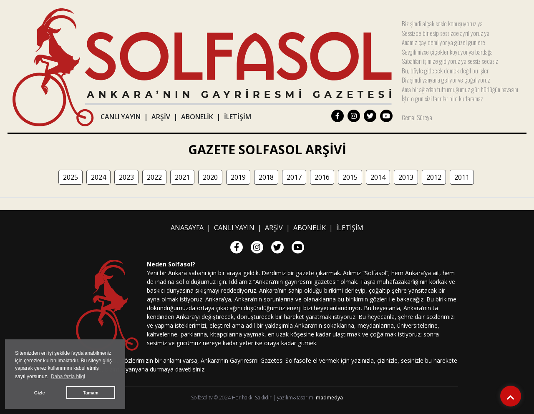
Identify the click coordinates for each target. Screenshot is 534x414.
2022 (154, 177)
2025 (70, 177)
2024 (98, 177)
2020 (210, 177)
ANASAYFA (187, 227)
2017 (294, 177)
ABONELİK (197, 116)
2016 (322, 177)
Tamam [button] (90, 392)
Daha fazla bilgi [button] (68, 376)
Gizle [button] (39, 392)
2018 (266, 177)
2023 (126, 177)
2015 (350, 177)
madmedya (329, 397)
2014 (377, 177)
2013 (405, 177)
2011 (461, 177)
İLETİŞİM (237, 116)
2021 (182, 177)
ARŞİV (160, 116)
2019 (238, 177)
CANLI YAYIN (121, 116)
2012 (433, 177)
